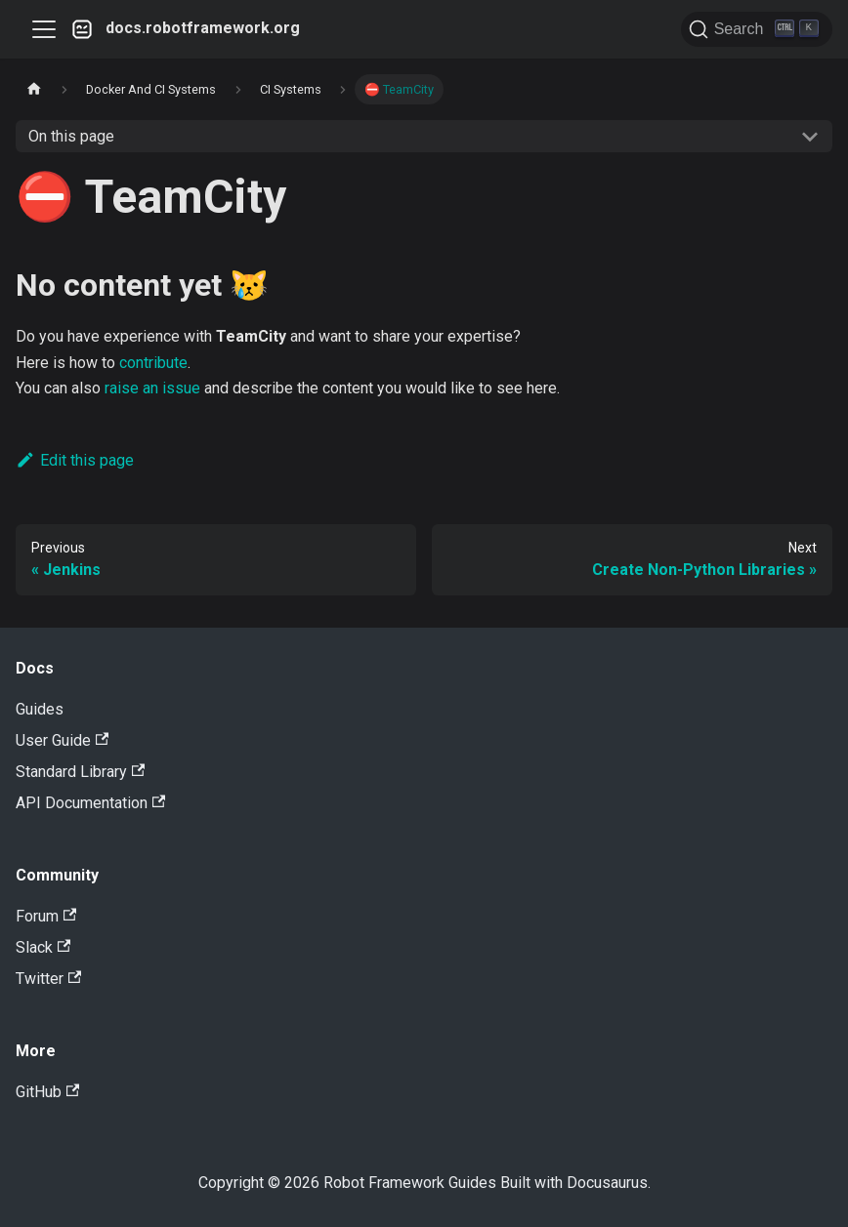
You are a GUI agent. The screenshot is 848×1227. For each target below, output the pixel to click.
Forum (46, 916)
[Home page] (34, 89)
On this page (71, 136)
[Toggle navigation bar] (44, 29)
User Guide (62, 740)
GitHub (47, 1092)
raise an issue (152, 388)
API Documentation (90, 803)
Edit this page (75, 460)
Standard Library (80, 771)
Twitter (48, 978)
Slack (43, 947)
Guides (40, 709)
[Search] (756, 29)
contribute (153, 362)
